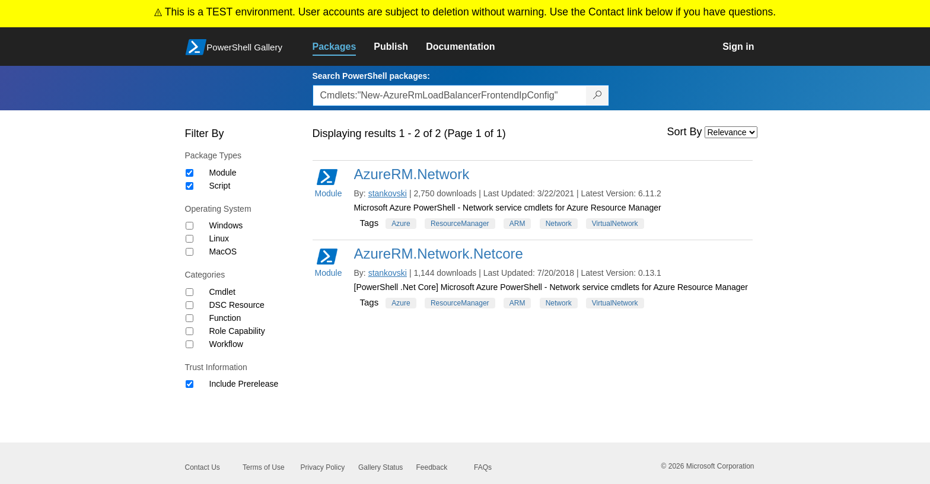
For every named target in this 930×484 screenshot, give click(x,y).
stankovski (387, 193)
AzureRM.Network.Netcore (438, 254)
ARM (517, 223)
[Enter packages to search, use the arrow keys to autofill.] (450, 95)
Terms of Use (264, 467)
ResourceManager (460, 223)
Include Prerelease (244, 384)
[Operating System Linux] (189, 239)
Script (220, 185)
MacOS (223, 251)
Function (225, 318)
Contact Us (202, 467)
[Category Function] (189, 318)
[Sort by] (731, 132)
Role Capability (237, 331)
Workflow (226, 344)
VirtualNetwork (615, 223)
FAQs (483, 467)
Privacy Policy (323, 467)
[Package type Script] (189, 186)
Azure (400, 223)
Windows (226, 225)
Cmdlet (222, 292)
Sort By (684, 132)
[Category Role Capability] (189, 331)
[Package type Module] (189, 173)
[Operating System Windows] (189, 226)
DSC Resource (237, 305)
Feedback (432, 467)
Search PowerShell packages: (371, 76)
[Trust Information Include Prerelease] (189, 384)
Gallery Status (380, 467)
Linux (219, 238)
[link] (343, 47)
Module (223, 172)
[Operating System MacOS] (189, 252)
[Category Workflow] (189, 344)
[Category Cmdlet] (189, 292)
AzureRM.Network (412, 174)
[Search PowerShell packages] (597, 95)
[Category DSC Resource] (189, 305)
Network (559, 223)
